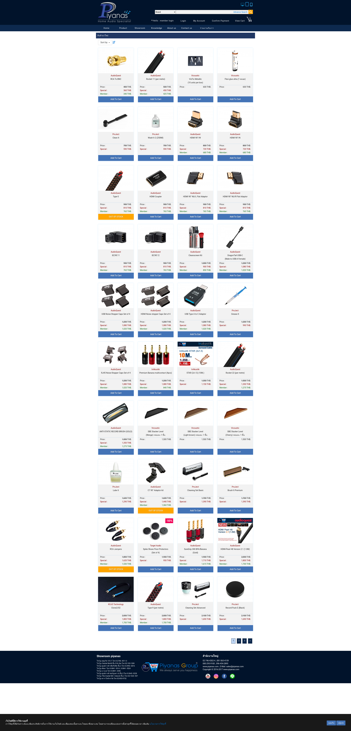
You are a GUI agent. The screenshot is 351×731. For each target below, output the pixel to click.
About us (171, 28)
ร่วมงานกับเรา (207, 28)
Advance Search (240, 12)
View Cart (240, 21)
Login (183, 21)
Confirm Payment (220, 21)
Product (123, 28)
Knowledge (156, 28)
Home (106, 28)
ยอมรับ (331, 723)
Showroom (140, 28)
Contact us (186, 28)
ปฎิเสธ (341, 723)
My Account (199, 21)
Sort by (104, 42)
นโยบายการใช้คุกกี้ (158, 724)
